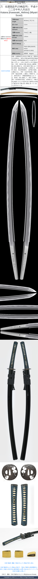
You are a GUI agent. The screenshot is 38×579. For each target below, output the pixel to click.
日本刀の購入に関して (19, 571)
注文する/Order (5, 71)
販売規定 (17, 569)
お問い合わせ (24, 569)
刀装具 (27, 567)
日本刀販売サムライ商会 (7, 567)
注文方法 (10, 569)
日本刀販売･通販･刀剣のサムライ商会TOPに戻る (19, 563)
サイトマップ (33, 569)
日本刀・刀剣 (20, 567)
